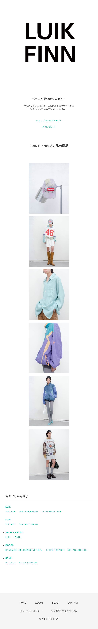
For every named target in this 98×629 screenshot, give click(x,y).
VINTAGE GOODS (77, 550)
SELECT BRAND (14, 532)
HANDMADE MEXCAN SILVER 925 (23, 550)
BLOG (55, 603)
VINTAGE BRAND (28, 511)
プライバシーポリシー (31, 611)
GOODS (9, 545)
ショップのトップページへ (49, 120)
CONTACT (73, 603)
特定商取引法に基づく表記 (64, 611)
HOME (22, 603)
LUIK (8, 507)
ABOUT (39, 603)
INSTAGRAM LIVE (51, 511)
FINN (8, 520)
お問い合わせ (49, 127)
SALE (8, 558)
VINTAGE (10, 511)
